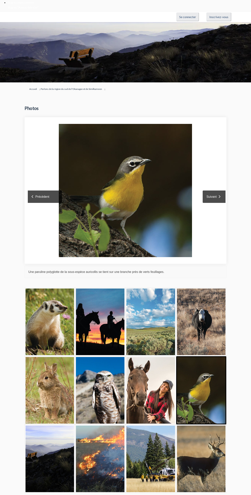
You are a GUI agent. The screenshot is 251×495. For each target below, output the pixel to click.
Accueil (33, 89)
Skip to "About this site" (23, 7)
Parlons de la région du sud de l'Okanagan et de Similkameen (71, 89)
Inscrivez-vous (218, 17)
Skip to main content (21, 2)
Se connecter (187, 17)
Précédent (42, 196)
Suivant (211, 196)
